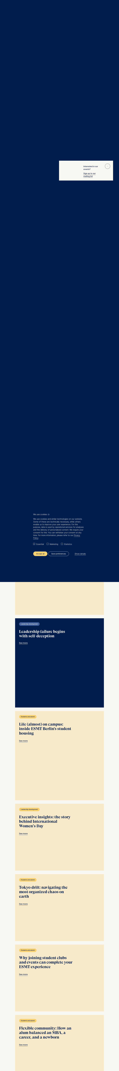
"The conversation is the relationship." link (59, 929)
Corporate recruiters (20, 1027)
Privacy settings (71, 1049)
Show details (80, 554)
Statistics (68, 544)
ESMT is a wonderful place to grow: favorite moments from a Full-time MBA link (59, 188)
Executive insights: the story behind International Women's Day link (59, 647)
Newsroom (16, 1030)
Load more (58, 971)
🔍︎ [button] (114, 6)
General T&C (48, 1049)
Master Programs (18, 1022)
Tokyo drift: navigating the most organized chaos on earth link (59, 718)
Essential (40, 544)
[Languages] (16, 999)
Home (7, 29)
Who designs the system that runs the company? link (59, 391)
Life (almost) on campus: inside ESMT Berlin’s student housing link (59, 577)
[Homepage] (59, 7)
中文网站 (15, 1033)
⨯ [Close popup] (107, 165)
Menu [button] (5, 7)
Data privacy (59, 1049)
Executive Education (20, 1016)
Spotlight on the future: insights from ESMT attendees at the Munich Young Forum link (59, 453)
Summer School (18, 1025)
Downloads (83, 1049)
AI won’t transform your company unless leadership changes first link (59, 329)
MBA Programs (17, 1019)
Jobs (14, 1036)
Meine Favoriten (108, 7)
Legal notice (36, 1049)
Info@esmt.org (65, 1004)
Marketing (54, 544)
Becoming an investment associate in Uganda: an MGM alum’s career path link (59, 258)
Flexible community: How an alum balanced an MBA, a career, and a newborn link (59, 858)
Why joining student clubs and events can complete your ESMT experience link (59, 788)
